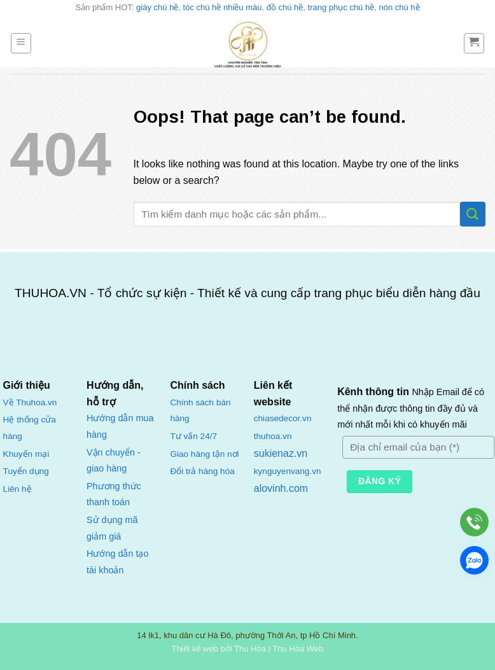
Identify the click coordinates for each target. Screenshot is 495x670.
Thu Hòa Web (297, 648)
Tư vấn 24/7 (193, 436)
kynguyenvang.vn (287, 471)
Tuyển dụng (26, 471)
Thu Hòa (250, 648)
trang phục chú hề (341, 7)
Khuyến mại (26, 454)
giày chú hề (157, 7)
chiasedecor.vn (283, 418)
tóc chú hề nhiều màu (222, 7)
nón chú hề (399, 7)
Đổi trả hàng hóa (202, 471)
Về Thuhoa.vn (30, 402)
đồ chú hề (285, 7)
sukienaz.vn (281, 453)
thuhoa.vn (273, 436)
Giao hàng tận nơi (204, 454)
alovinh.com (281, 488)
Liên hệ (17, 489)
